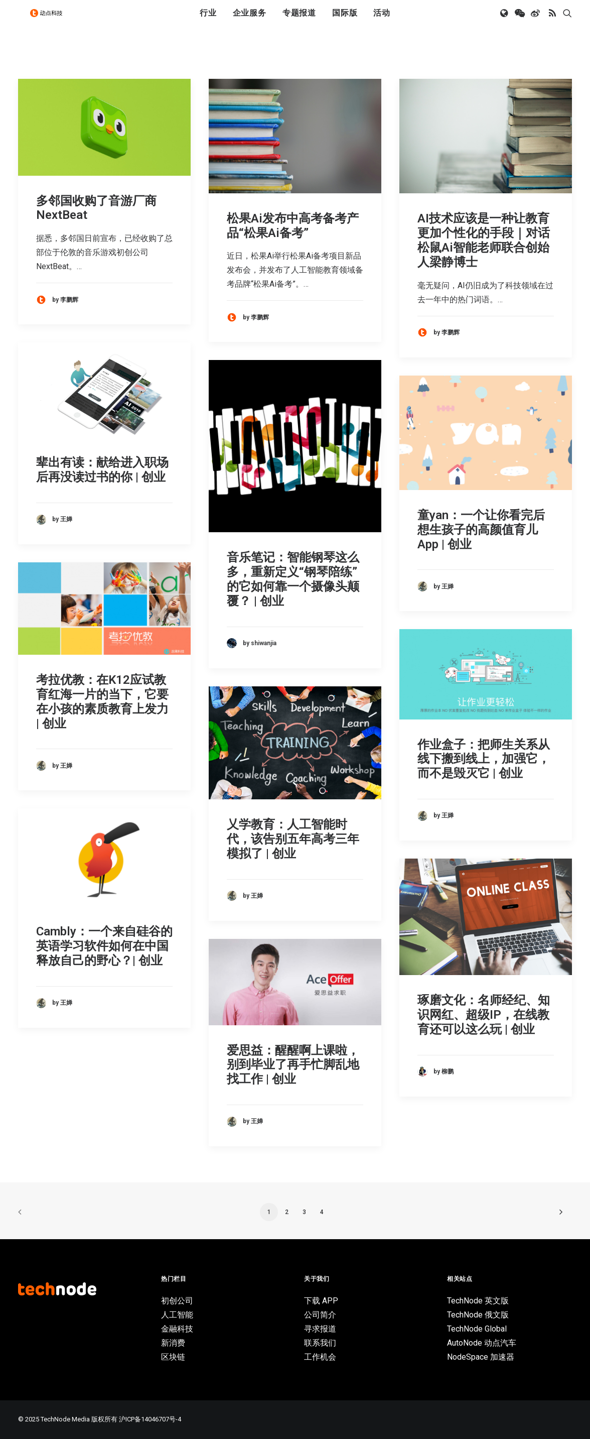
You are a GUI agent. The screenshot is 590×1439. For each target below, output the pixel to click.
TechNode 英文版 (478, 1300)
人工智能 (177, 1315)
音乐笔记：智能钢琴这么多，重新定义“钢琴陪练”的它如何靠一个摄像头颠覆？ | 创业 (293, 579)
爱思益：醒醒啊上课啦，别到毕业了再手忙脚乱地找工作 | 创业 (293, 1065)
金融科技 (177, 1329)
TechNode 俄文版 (478, 1315)
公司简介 (320, 1315)
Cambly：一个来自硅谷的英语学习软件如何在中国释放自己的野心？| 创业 (104, 946)
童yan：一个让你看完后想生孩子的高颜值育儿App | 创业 (481, 529)
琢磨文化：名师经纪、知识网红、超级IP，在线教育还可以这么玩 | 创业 (483, 1014)
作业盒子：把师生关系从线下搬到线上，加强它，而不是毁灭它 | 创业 (483, 759)
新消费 (173, 1343)
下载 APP (321, 1300)
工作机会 (320, 1357)
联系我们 (320, 1343)
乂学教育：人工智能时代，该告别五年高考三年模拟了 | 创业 (293, 839)
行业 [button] (208, 21)
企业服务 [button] (249, 21)
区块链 (173, 1357)
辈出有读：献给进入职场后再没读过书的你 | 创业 (102, 469)
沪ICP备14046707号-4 (150, 1419)
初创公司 (177, 1300)
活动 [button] (381, 21)
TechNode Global (477, 1329)
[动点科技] (50, 22)
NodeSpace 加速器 (480, 1357)
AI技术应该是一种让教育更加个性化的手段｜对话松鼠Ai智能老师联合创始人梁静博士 (483, 240)
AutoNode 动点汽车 (481, 1343)
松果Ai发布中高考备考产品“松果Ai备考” (293, 225)
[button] (505, 21)
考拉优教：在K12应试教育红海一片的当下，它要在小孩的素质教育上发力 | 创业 (102, 701)
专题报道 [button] (299, 21)
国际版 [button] (344, 21)
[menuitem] (208, 21)
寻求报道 (320, 1329)
